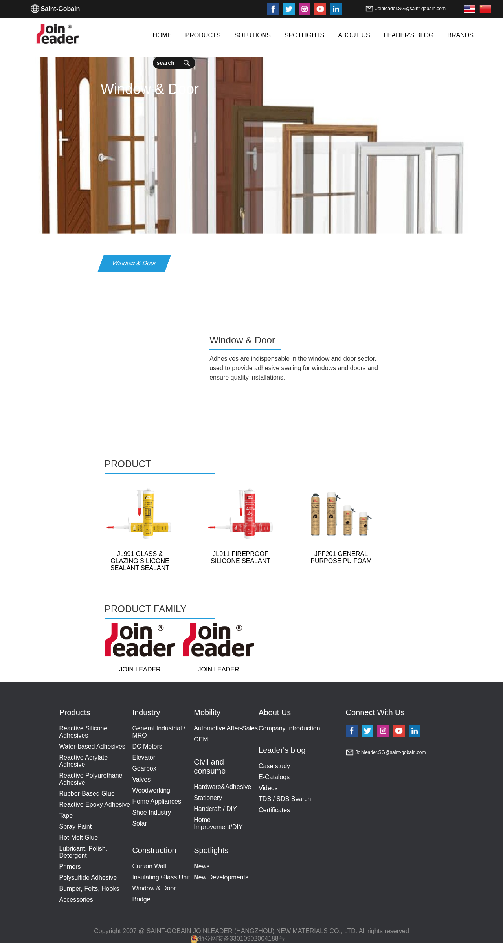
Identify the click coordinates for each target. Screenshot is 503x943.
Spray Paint (75, 826)
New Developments (221, 877)
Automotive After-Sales (226, 728)
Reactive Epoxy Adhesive (94, 804)
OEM (201, 739)
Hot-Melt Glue (78, 837)
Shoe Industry (151, 812)
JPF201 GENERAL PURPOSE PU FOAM (341, 557)
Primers (70, 866)
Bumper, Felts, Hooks (89, 888)
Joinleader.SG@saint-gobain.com (410, 8)
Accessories (76, 899)
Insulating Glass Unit (161, 877)
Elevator (143, 757)
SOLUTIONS (252, 35)
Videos (268, 788)
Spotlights (211, 850)
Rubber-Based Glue (86, 793)
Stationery (208, 797)
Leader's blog (282, 750)
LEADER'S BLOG (409, 35)
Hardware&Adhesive (222, 786)
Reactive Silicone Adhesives (83, 732)
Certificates (274, 810)
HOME (162, 35)
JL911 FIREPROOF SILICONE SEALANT (240, 557)
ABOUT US (354, 35)
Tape (66, 815)
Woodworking (151, 790)
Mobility (207, 712)
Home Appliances (156, 801)
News (201, 866)
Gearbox (144, 768)
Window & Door (154, 888)
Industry (146, 712)
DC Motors (147, 746)
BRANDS (460, 35)
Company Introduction (289, 728)
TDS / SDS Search (285, 799)
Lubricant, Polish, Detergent (83, 852)
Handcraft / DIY (215, 808)
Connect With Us (375, 712)
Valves (141, 779)
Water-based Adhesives (92, 746)
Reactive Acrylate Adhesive (83, 761)
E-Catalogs (274, 777)
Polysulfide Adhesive (88, 877)
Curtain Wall (149, 866)
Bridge (141, 899)
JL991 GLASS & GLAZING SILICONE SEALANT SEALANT (139, 560)
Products (74, 712)
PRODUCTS (203, 35)
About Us (275, 712)
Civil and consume (210, 766)
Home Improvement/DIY (218, 823)
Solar (139, 823)
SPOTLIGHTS (304, 35)
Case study (274, 766)
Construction (154, 850)
